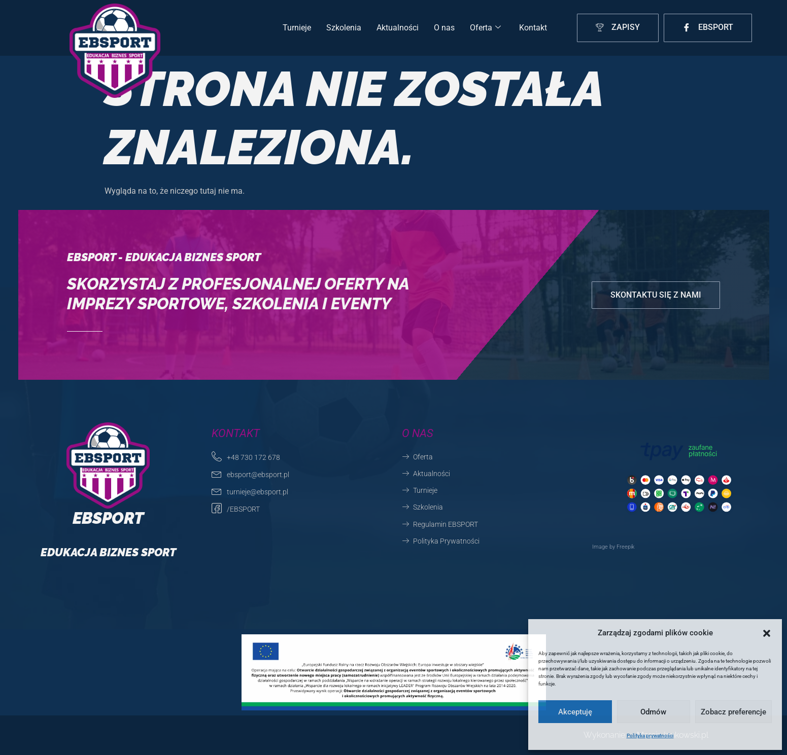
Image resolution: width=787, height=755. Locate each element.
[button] (767, 633)
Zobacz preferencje (733, 711)
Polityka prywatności (650, 735)
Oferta (485, 27)
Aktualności (398, 27)
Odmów (653, 711)
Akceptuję (575, 711)
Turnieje (297, 27)
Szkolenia (343, 27)
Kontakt (533, 27)
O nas (444, 27)
